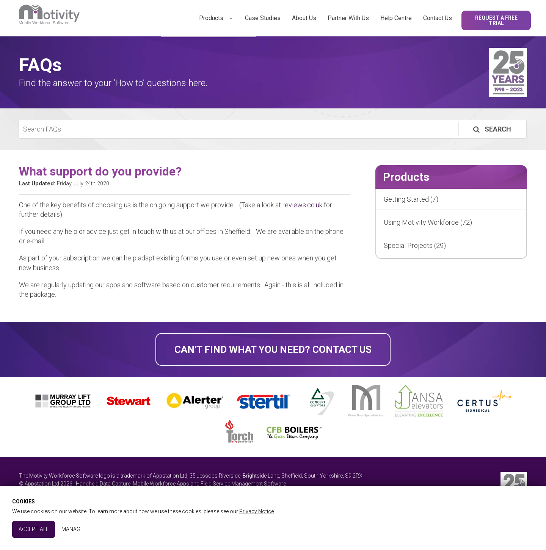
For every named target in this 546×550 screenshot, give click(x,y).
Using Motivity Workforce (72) (428, 222)
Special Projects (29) (415, 245)
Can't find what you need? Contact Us (273, 349)
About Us (304, 18)
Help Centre (396, 18)
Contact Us (437, 18)
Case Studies (263, 18)
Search (491, 129)
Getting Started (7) (411, 199)
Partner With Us (348, 18)
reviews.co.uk (302, 205)
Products (211, 18)
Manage (72, 529)
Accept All (34, 529)
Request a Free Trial (496, 20)
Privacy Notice (256, 511)
